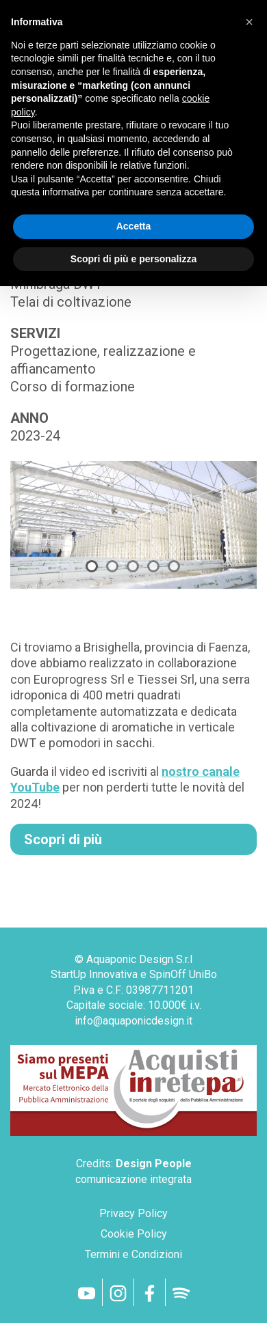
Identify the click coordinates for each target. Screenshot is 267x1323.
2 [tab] (112, 566)
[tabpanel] (133, 527)
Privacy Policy (133, 1213)
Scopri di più (63, 839)
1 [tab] (92, 566)
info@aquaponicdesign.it (133, 1020)
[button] (249, 22)
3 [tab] (133, 566)
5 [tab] (174, 566)
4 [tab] (153, 566)
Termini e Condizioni (133, 1254)
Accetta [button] (133, 226)
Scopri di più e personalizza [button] (133, 258)
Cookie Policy (134, 1233)
